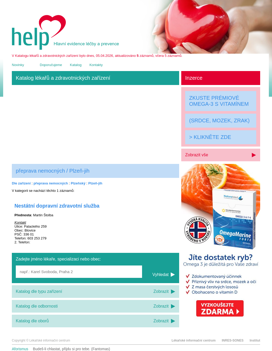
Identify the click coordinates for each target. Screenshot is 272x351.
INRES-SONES (233, 340)
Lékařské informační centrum (193, 340)
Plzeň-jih (95, 183)
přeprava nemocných (50, 183)
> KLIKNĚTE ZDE (210, 137)
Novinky (18, 65)
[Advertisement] (95, 124)
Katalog (76, 65)
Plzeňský (78, 183)
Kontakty (96, 65)
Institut (255, 340)
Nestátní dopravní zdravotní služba (56, 206)
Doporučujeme (51, 65)
